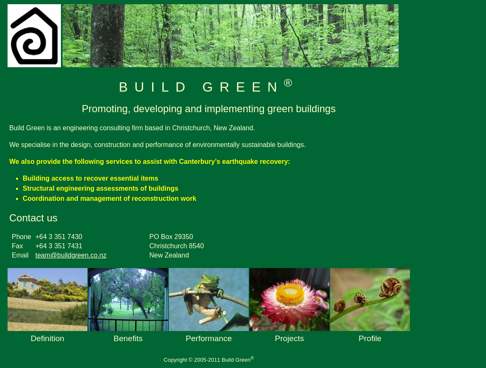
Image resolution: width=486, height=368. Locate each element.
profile (370, 338)
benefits (127, 338)
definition (47, 338)
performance (209, 338)
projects (289, 338)
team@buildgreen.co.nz (70, 255)
